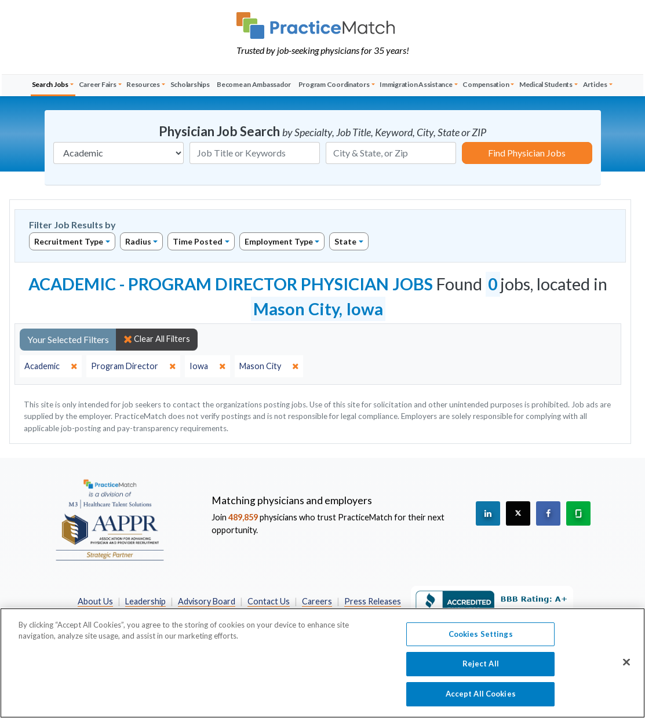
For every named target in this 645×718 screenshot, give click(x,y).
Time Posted (198, 241)
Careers (317, 601)
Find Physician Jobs (527, 152)
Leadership (145, 601)
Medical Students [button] (546, 84)
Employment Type (279, 241)
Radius (138, 241)
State (345, 241)
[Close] (626, 668)
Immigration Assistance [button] (416, 84)
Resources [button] (143, 84)
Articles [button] (595, 84)
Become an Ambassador (254, 84)
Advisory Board (206, 601)
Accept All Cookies (481, 700)
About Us (95, 601)
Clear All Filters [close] (156, 339)
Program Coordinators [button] (334, 84)
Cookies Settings (481, 640)
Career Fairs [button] (97, 84)
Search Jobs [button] (50, 84)
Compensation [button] (485, 84)
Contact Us (268, 601)
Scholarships (190, 84)
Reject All (480, 670)
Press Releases (372, 601)
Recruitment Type (68, 241)
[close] (50, 366)
